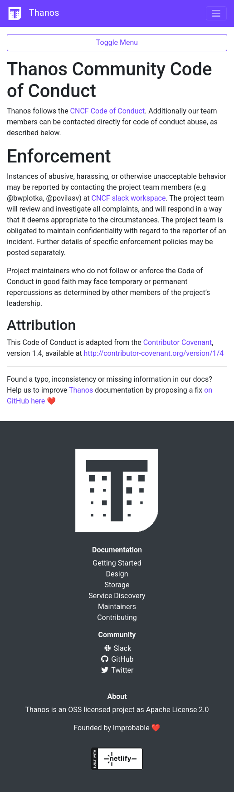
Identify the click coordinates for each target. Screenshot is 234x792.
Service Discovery (116, 595)
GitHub (116, 659)
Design (117, 574)
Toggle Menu (117, 42)
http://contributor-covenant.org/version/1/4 (154, 353)
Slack (117, 648)
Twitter (116, 670)
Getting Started (117, 563)
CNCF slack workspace (129, 198)
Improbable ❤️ (137, 727)
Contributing (117, 617)
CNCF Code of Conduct (107, 111)
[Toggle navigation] (216, 13)
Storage (117, 584)
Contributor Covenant (177, 342)
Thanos (33, 13)
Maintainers (117, 606)
